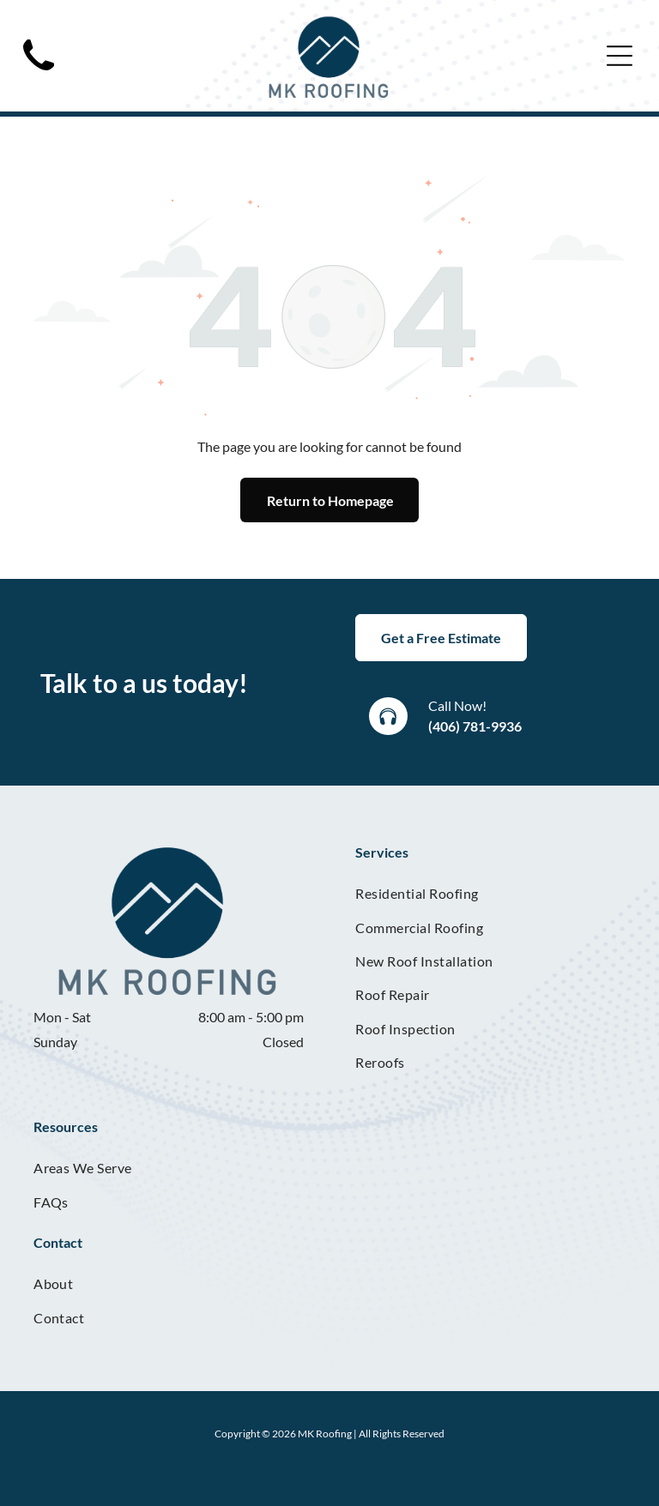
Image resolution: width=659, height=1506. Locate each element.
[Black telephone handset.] (38, 75)
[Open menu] (619, 56)
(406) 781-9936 (475, 726)
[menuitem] (490, 893)
